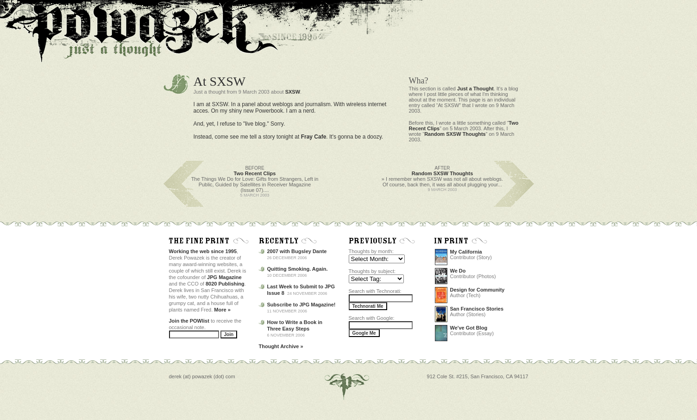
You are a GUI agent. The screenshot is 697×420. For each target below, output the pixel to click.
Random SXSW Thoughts (455, 134)
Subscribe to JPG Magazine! (301, 304)
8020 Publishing (225, 283)
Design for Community (477, 290)
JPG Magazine (224, 277)
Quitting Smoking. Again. (297, 269)
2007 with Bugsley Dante (297, 251)
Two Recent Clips (255, 173)
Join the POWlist (189, 321)
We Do (458, 271)
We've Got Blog (469, 328)
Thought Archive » (281, 346)
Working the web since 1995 (203, 251)
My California (466, 252)
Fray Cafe (314, 137)
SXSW (292, 92)
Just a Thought (475, 88)
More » (222, 309)
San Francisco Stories (477, 309)
